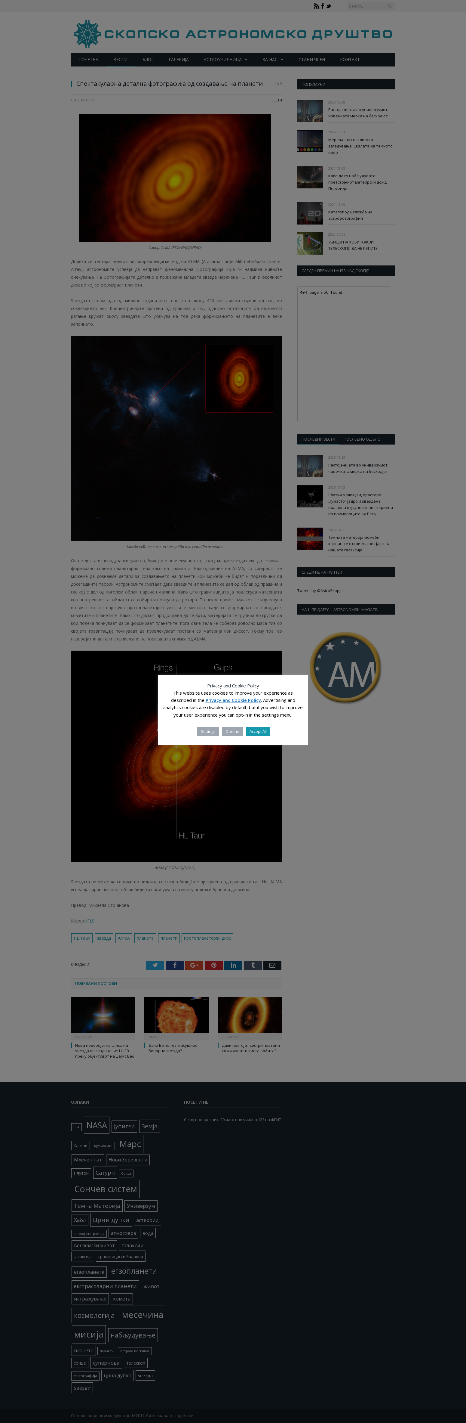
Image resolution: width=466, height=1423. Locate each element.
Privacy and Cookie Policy (233, 700)
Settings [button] (208, 731)
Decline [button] (232, 731)
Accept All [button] (258, 731)
